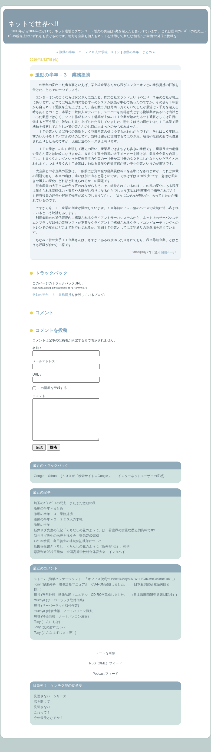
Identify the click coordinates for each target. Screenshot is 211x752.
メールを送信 (105, 661)
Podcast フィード (105, 682)
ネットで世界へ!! (33, 23)
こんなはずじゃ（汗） (59, 641)
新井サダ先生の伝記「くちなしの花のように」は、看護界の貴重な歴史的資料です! (94, 538)
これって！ (42, 720)
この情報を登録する (49, 388)
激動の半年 (42, 533)
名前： (37, 348)
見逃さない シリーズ (50, 704)
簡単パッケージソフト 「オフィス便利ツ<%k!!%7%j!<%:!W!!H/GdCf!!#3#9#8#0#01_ (111, 587)
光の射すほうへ (54, 635)
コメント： (40, 396)
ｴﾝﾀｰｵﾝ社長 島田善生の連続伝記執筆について (68, 549)
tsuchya (39, 608)
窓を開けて (42, 710)
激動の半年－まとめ (48, 517)
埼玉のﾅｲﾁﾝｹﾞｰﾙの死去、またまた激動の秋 (64, 511)
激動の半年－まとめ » (139, 52)
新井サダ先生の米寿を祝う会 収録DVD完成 (66, 544)
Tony (37, 592)
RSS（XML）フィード (105, 671)
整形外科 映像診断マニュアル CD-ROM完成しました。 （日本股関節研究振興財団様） (109, 603)
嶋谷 (37, 603)
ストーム (40, 587)
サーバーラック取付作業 (65, 608)
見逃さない (42, 715)
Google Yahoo (47, 484)
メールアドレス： (45, 361)
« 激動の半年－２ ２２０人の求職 (82, 52)
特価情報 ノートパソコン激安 (70, 619)
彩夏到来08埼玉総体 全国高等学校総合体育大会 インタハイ (79, 560)
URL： (37, 374)
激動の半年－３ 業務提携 (51, 295)
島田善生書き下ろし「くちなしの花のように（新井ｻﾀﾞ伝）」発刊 (82, 554)
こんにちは (51, 630)
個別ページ (168, 252)
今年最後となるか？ (48, 726)
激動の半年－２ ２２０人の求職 (58, 527)
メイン (115, 52)
